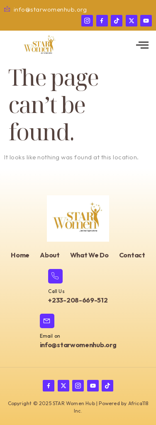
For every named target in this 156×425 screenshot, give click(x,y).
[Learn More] (77, 287)
